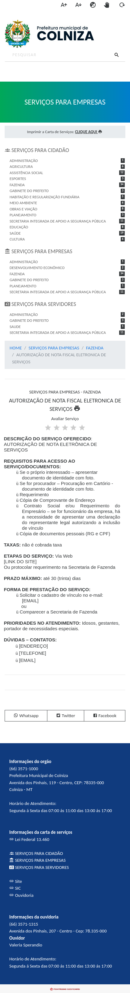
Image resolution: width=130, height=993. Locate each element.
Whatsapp (26, 715)
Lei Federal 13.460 (29, 839)
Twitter (65, 715)
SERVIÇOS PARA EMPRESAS (53, 348)
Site (15, 881)
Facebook (104, 715)
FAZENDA (94, 348)
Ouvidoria (21, 895)
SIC (15, 888)
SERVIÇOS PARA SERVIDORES (39, 867)
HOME (16, 348)
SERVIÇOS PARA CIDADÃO (36, 853)
